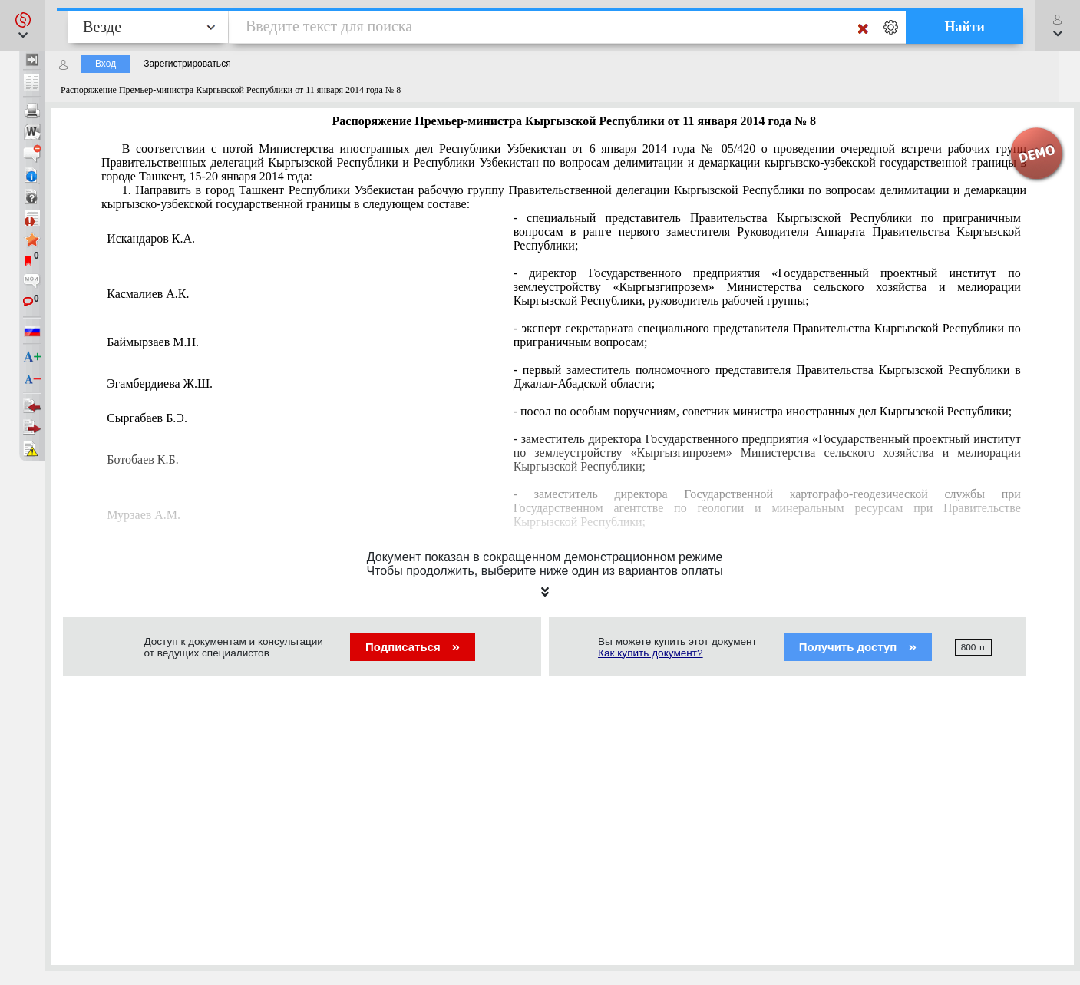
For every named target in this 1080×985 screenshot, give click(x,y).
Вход (105, 63)
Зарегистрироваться (187, 63)
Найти (964, 27)
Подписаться (412, 646)
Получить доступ (858, 646)
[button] (22, 25)
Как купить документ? (650, 653)
